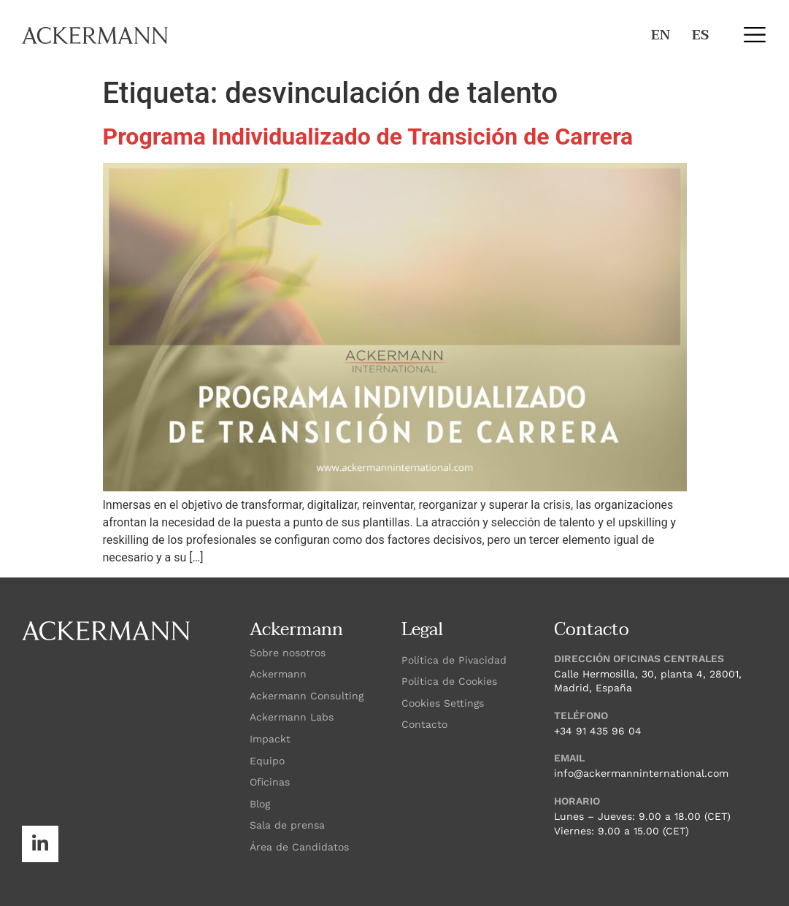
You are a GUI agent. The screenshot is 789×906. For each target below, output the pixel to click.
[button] (754, 34)
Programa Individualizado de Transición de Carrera (368, 136)
